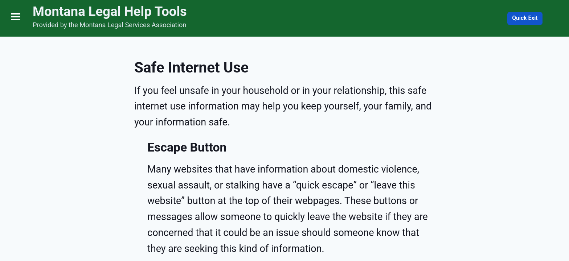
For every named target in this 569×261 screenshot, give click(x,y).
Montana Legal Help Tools (110, 11)
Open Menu (15, 16)
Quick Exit (524, 17)
